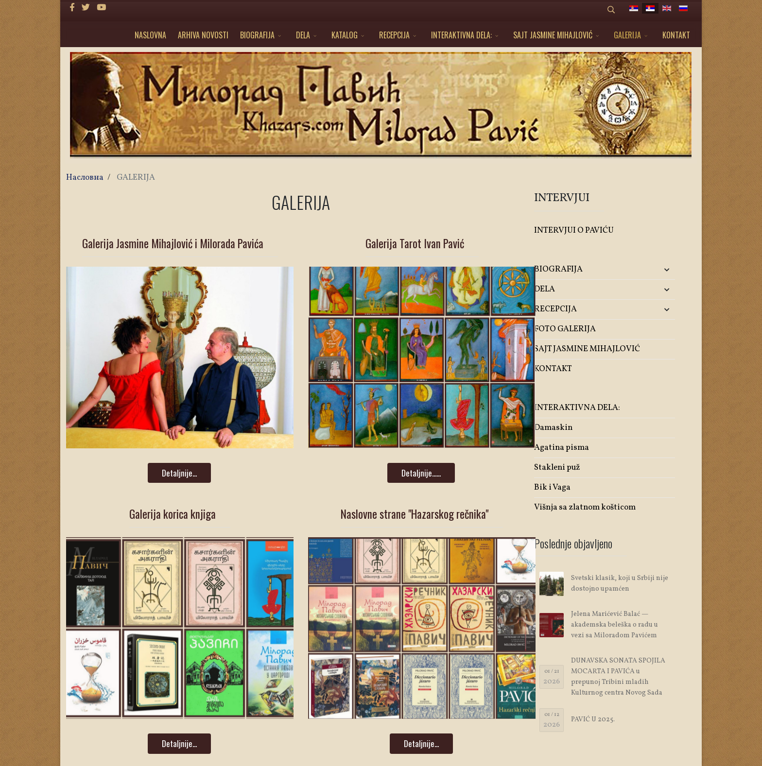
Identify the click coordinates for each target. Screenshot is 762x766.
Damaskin (553, 427)
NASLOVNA (150, 35)
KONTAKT (676, 35)
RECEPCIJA (394, 35)
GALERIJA (627, 35)
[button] (651, 270)
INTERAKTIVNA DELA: (461, 35)
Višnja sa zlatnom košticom (585, 507)
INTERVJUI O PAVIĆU (574, 230)
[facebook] (72, 8)
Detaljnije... (179, 473)
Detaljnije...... (421, 473)
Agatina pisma (561, 447)
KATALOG (344, 35)
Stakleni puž (557, 467)
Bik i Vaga (552, 487)
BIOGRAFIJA (257, 35)
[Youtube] (101, 8)
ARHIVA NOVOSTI (203, 35)
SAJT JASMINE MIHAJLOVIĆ (552, 35)
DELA (303, 35)
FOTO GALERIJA (565, 329)
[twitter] (86, 8)
